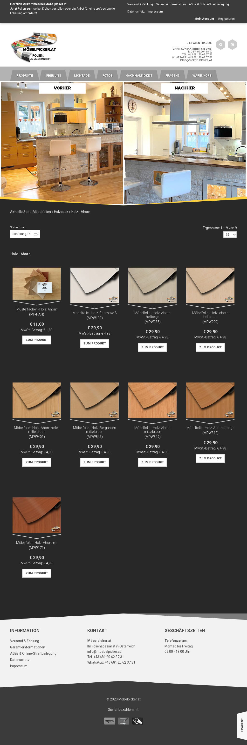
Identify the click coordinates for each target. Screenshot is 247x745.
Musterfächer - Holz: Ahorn (36, 309)
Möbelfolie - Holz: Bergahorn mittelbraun (94, 430)
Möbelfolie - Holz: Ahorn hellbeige (152, 315)
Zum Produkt (37, 340)
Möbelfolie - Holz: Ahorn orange (210, 428)
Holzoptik (61, 212)
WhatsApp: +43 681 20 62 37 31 (192, 57)
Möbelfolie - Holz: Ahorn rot (36, 543)
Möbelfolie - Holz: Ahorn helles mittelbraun (37, 430)
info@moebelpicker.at (196, 60)
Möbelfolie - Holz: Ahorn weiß (95, 313)
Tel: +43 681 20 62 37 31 (197, 54)
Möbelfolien (42, 212)
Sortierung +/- (22, 234)
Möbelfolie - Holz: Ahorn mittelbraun (152, 430)
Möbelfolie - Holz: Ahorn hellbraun (210, 315)
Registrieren (226, 18)
